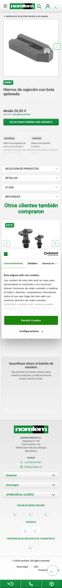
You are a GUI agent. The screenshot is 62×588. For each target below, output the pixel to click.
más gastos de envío (21, 114)
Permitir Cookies (31, 320)
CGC (36, 566)
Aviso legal (22, 566)
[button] (57, 46)
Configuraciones (31, 331)
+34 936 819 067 (31, 462)
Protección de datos (48, 570)
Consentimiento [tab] (13, 263)
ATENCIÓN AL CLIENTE (20, 494)
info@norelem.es (31, 467)
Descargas (12, 485)
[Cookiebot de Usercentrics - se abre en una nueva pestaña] (44, 254)
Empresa (11, 475)
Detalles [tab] (32, 263)
